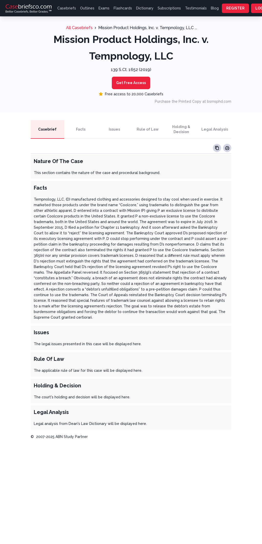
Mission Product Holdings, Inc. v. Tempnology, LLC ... (147, 27)
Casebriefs (66, 8)
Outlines (87, 8)
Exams (104, 8)
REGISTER (235, 8)
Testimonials (196, 8)
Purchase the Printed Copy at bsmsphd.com (193, 101)
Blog (215, 8)
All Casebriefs (79, 27)
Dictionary (145, 8)
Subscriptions (169, 8)
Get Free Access (131, 83)
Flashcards (123, 8)
